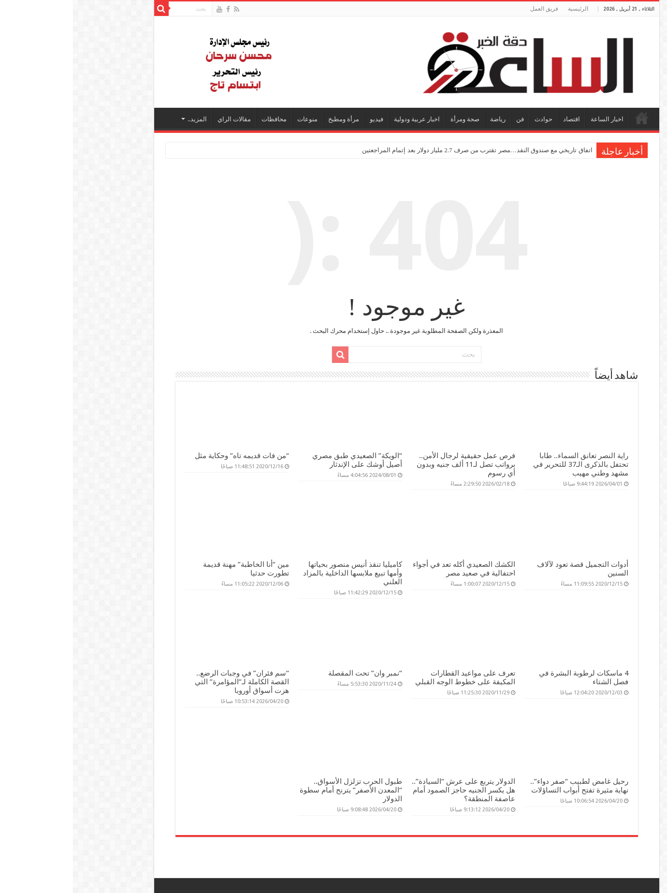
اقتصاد (498, 119)
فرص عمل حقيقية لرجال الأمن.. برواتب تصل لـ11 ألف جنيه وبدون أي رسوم (393, 464)
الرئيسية (505, 8)
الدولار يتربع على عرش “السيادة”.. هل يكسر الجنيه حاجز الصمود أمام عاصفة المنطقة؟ (390, 790)
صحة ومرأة (391, 119)
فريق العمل (471, 8)
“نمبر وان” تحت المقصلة (292, 673)
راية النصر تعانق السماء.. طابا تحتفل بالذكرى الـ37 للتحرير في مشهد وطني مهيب (507, 464)
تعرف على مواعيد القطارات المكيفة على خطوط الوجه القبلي (392, 677)
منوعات (234, 119)
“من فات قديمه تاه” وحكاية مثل (169, 455)
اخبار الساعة (534, 119)
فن (447, 119)
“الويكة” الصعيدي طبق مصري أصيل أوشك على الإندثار (284, 460)
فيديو (303, 119)
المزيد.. (124, 119)
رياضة (425, 119)
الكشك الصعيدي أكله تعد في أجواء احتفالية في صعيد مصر (391, 568)
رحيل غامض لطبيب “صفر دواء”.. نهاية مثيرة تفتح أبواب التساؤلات (506, 785)
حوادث (470, 119)
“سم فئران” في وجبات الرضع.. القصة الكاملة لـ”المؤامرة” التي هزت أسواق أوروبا (169, 682)
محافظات (201, 119)
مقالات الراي (161, 119)
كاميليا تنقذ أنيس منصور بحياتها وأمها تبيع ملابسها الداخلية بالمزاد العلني (279, 573)
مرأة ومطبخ (270, 119)
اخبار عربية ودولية (344, 119)
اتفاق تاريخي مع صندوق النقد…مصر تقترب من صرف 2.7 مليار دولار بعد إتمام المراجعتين (404, 150)
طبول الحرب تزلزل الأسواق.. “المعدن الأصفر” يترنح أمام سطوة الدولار (278, 790)
